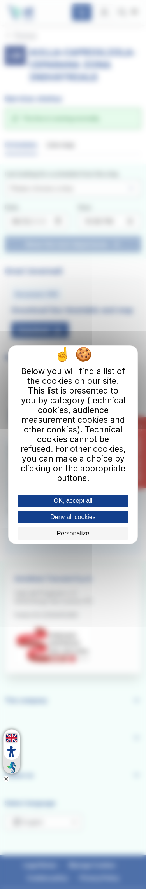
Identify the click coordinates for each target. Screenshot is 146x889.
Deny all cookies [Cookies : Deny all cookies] (73, 517)
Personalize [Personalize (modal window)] (73, 533)
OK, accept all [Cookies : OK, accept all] (73, 500)
